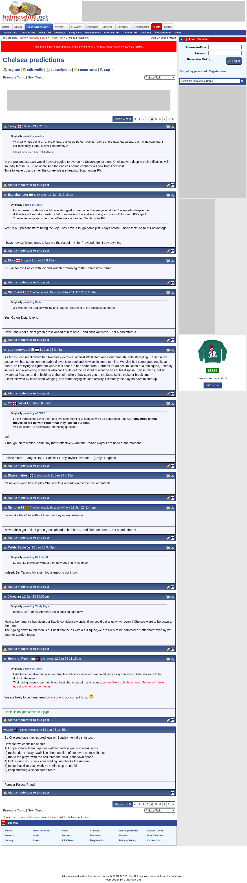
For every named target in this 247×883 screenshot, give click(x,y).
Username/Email (196, 47)
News (65, 830)
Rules (178, 32)
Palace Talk (10, 32)
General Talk (130, 32)
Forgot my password (193, 71)
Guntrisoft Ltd (132, 879)
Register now (217, 71)
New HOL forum (132, 46)
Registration (97, 840)
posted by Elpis (32, 302)
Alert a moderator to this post (28, 185)
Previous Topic (14, 77)
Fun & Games (155, 835)
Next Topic (35, 77)
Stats (36, 835)
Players (123, 835)
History (8, 840)
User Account (41, 830)
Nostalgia (60, 32)
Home (22, 37)
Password (200, 53)
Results (9, 835)
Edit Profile (35, 70)
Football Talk (111, 32)
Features (95, 835)
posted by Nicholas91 (35, 557)
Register (14, 70)
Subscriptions (163, 32)
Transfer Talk (27, 32)
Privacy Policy (127, 840)
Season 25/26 (155, 830)
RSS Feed (68, 840)
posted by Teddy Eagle (36, 606)
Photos (66, 835)
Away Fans (75, 32)
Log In (108, 70)
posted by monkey (33, 136)
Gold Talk (146, 32)
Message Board (38, 37)
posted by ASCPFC (34, 413)
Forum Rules (87, 70)
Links (36, 840)
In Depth (95, 830)
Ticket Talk (45, 32)
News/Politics (93, 32)
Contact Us (154, 840)
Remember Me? (197, 59)
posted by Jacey (32, 204)
